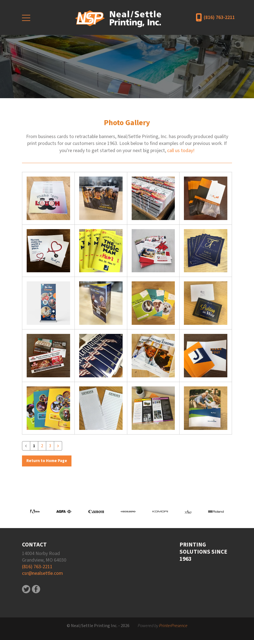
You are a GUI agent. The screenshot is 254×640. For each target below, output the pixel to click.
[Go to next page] (58, 445)
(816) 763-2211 (219, 17)
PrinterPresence (173, 626)
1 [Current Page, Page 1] (34, 446)
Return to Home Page (46, 461)
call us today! (181, 150)
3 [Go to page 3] (50, 446)
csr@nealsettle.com (42, 573)
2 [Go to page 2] (42, 446)
